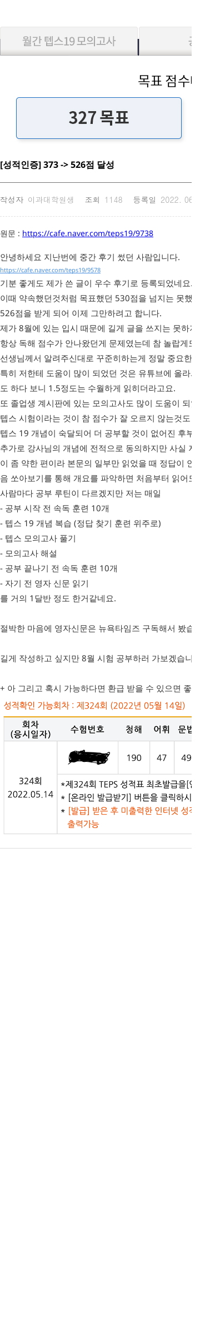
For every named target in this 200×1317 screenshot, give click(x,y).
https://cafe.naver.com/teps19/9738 (87, 233)
